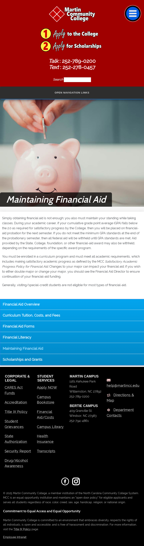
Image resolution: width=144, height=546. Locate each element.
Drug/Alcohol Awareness (16, 463)
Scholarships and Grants (22, 359)
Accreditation (16, 402)
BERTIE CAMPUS (84, 406)
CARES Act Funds (14, 390)
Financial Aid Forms (18, 326)
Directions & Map (120, 398)
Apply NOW (47, 387)
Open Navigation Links (72, 92)
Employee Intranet (14, 537)
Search (58, 79)
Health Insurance (45, 439)
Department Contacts (120, 412)
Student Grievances (14, 424)
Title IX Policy (16, 412)
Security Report (18, 451)
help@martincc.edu (123, 385)
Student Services (46, 378)
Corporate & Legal (17, 378)
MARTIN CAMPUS (84, 376)
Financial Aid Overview (21, 304)
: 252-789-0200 (72, 61)
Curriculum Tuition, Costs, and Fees (31, 315)
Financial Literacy (17, 337)
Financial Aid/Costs (45, 414)
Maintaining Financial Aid (23, 348)
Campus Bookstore (45, 399)
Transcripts (46, 451)
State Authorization (16, 439)
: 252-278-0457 (72, 67)
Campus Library (50, 427)
